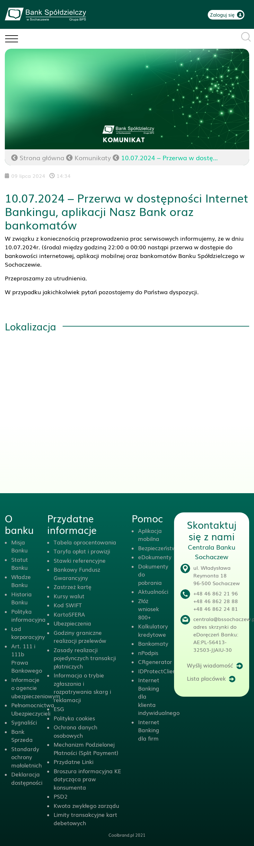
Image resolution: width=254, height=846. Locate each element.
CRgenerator (155, 662)
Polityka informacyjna (28, 615)
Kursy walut (69, 596)
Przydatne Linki (73, 762)
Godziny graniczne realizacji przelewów (80, 636)
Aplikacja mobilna (150, 535)
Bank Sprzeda (22, 735)
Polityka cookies (74, 718)
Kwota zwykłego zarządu (86, 805)
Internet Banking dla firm (148, 730)
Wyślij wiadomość (210, 665)
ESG (59, 709)
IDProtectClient (158, 671)
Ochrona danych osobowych (75, 731)
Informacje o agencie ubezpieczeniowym (35, 688)
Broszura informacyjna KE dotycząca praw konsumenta (87, 779)
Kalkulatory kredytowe (153, 630)
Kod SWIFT (68, 605)
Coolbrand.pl (121, 835)
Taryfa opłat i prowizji (82, 551)
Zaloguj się (222, 14)
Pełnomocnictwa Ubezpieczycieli (32, 709)
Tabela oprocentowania (85, 542)
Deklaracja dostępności (26, 778)
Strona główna (37, 157)
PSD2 (60, 796)
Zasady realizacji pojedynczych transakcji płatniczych (85, 658)
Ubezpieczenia (72, 623)
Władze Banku (21, 581)
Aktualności (153, 591)
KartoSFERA (69, 614)
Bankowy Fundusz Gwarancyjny (77, 573)
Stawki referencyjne (80, 560)
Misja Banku (19, 546)
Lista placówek (206, 678)
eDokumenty (154, 557)
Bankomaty (153, 643)
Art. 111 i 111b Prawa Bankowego (26, 658)
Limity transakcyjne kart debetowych (85, 818)
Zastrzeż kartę (73, 587)
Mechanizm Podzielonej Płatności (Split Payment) (86, 748)
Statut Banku (19, 563)
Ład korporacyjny (28, 633)
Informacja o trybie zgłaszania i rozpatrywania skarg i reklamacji (82, 687)
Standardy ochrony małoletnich (26, 757)
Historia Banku (21, 598)
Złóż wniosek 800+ (148, 609)
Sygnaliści (24, 722)
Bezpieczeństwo (159, 548)
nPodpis (148, 653)
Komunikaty (92, 157)
